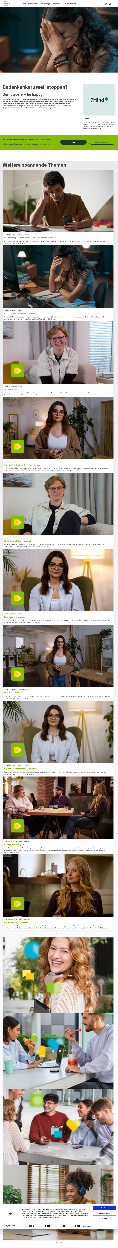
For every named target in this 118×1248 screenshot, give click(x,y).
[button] (106, 4)
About (23, 3)
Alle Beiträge (45, 3)
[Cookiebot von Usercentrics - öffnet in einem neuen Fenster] (10, 1245)
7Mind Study (56, 3)
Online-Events (33, 3)
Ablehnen (104, 1237)
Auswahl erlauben (104, 1232)
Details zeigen (87, 1244)
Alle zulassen (104, 1226)
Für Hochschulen (70, 3)
